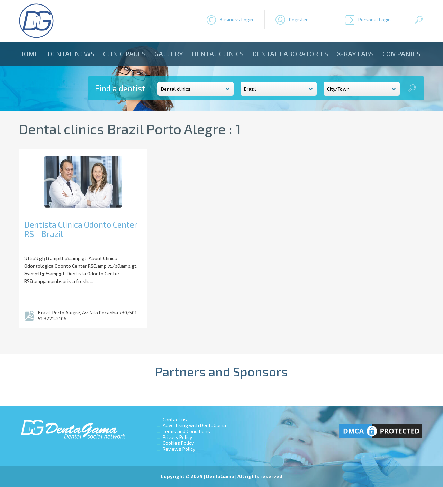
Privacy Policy (177, 437)
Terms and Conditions (186, 431)
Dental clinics (218, 53)
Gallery (168, 53)
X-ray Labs (355, 53)
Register (298, 19)
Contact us (175, 419)
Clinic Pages (124, 53)
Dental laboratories (290, 53)
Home (29, 53)
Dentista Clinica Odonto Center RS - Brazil (80, 229)
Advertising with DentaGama (194, 425)
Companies (401, 53)
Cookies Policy (178, 443)
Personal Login (374, 19)
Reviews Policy (179, 449)
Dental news (70, 53)
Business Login (236, 19)
